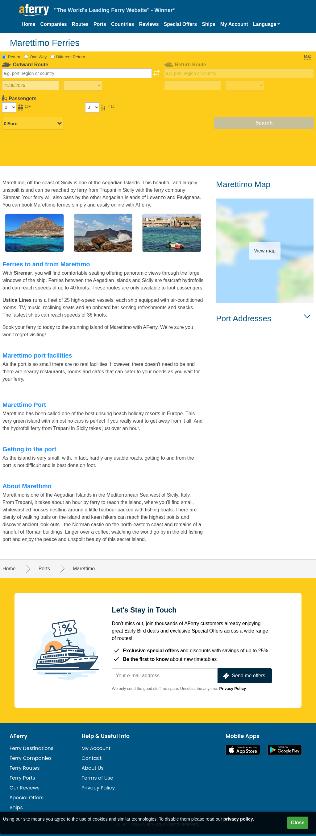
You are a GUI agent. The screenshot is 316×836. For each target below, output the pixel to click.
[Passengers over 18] (9, 107)
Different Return (70, 57)
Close (298, 822)
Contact (91, 758)
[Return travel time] (244, 85)
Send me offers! (244, 675)
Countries (122, 24)
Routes (80, 24)
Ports (100, 24)
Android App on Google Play (284, 750)
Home (28, 24)
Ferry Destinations (31, 748)
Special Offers (180, 24)
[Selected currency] (33, 123)
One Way (38, 57)
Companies (53, 24)
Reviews (149, 24)
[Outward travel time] (82, 85)
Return (14, 57)
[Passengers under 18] (92, 107)
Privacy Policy (232, 688)
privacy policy (238, 819)
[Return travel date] (192, 85)
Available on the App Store (243, 750)
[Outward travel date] (30, 85)
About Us (92, 768)
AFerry (18, 736)
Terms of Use (97, 777)
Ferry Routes (25, 768)
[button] (267, 24)
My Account (234, 24)
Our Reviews (25, 787)
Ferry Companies (31, 758)
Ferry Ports (22, 777)
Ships (208, 24)
